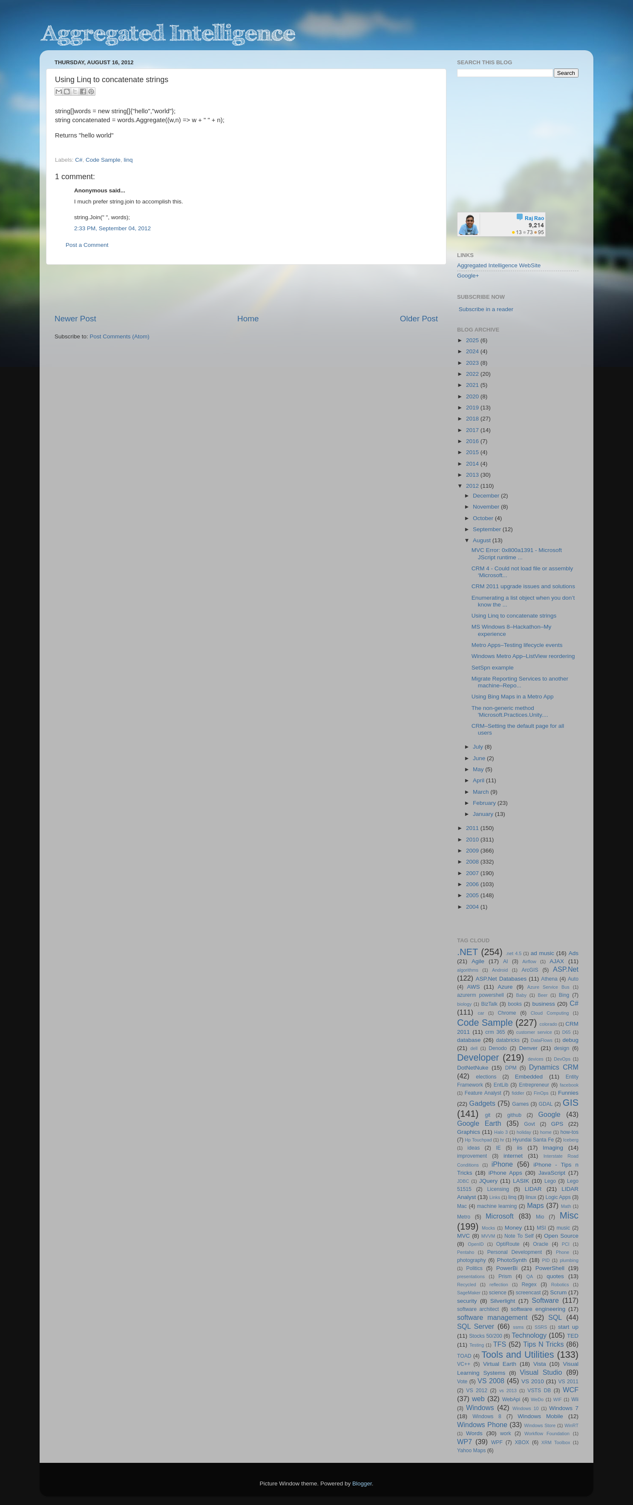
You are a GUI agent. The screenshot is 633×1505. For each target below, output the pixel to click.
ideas (473, 1148)
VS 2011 (568, 1382)
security (467, 1301)
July (479, 747)
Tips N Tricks (543, 1344)
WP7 (464, 1441)
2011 (473, 828)
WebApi (511, 1399)
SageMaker (469, 1292)
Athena (549, 979)
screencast (528, 1293)
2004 (473, 907)
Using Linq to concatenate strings (514, 615)
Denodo (498, 1048)
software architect (478, 1309)
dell (474, 1048)
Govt (529, 1124)
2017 (473, 430)
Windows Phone (482, 1424)
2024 (473, 351)
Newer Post (75, 318)
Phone (562, 1252)
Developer (478, 1057)
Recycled (466, 1284)
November (487, 507)
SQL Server (475, 1326)
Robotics (560, 1284)
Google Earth (479, 1123)
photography (471, 1260)
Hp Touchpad (478, 1139)
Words (474, 1433)
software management (492, 1317)
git (487, 1115)
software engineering (538, 1309)
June (480, 758)
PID (546, 1260)
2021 (473, 385)
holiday (524, 1132)
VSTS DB (539, 1390)
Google (549, 1114)
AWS (473, 987)
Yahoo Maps (471, 1450)
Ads (573, 953)
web (478, 1398)
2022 (473, 374)
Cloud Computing (550, 1013)
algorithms (467, 970)
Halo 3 (501, 1132)
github (514, 1115)
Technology (529, 1335)
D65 (566, 1032)
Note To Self (519, 1236)
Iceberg (570, 1139)
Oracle (540, 1244)
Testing (476, 1345)
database (469, 1040)
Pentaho (465, 1252)
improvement (472, 1156)
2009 (473, 850)
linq (128, 160)
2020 (473, 396)
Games (520, 1104)
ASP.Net (565, 969)
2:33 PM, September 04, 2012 (112, 228)
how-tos (570, 1132)
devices (536, 1059)
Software (545, 1300)
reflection (498, 1284)
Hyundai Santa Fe (533, 1140)
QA (530, 1276)
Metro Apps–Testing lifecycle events (517, 645)
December (487, 495)
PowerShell (549, 1268)
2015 (473, 452)
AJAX (557, 961)
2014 (473, 464)
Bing (564, 995)
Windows (480, 1407)
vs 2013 (508, 1390)
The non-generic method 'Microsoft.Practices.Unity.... (510, 711)
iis (520, 1147)
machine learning (497, 1206)
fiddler (518, 1093)
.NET (467, 952)
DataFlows (541, 1040)
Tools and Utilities (517, 1354)
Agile (478, 961)
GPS (557, 1124)
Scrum (558, 1292)
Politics (474, 1268)
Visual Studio (541, 1372)
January (484, 814)
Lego (550, 1181)
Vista (539, 1364)
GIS (570, 1102)
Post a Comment (87, 245)
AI (505, 961)
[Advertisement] (246, 289)
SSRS (541, 1327)
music (563, 1228)
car (481, 1013)
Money (513, 1228)
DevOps (562, 1059)
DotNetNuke (473, 1067)
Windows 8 (486, 1416)
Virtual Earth (499, 1364)
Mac (462, 1206)
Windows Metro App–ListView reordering (523, 656)
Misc (569, 1215)
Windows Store (540, 1425)
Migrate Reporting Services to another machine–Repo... (520, 682)
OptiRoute (508, 1244)
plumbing (569, 1260)
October (484, 518)
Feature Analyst (483, 1093)
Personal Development (514, 1252)
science (497, 1293)
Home (248, 318)
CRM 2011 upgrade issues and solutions (523, 586)
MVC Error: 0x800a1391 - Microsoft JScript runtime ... (517, 553)
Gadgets (482, 1103)
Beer (543, 995)
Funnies (568, 1093)
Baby (521, 995)
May (479, 769)
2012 (473, 486)
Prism (505, 1276)
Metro (463, 1217)
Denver (528, 1048)
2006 (473, 884)
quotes (555, 1276)
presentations (471, 1276)
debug (570, 1040)
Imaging (553, 1147)
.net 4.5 (513, 953)
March (481, 792)
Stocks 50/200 (485, 1336)
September (488, 529)
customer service (534, 1032)
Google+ (468, 275)
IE (498, 1148)
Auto (573, 979)
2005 (473, 895)
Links (494, 1197)
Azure (505, 987)
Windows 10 (525, 1408)
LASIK (521, 1181)
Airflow (529, 961)
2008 (473, 861)
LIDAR (533, 1189)
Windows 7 (563, 1408)
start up (568, 1327)
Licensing (498, 1189)
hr (502, 1139)
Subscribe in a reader (486, 309)
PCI (566, 1244)
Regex (529, 1285)
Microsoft (500, 1216)
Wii (574, 1399)
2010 (473, 839)
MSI (541, 1228)
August (482, 540)
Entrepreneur (534, 1085)
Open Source (561, 1236)
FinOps (541, 1093)
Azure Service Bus (548, 987)
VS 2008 (491, 1381)
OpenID (475, 1244)
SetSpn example (493, 667)
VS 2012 (476, 1390)
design (562, 1048)
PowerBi (507, 1268)
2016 (473, 441)
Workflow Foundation (547, 1433)
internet (513, 1156)
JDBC (463, 1181)
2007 (473, 873)
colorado (548, 1024)
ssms (518, 1327)
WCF (570, 1389)
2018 (473, 418)
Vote (462, 1382)
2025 (473, 340)
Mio (540, 1217)
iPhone (502, 1164)
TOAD (464, 1356)
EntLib (501, 1085)
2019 (473, 407)
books (514, 1004)
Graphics (468, 1132)
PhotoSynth (512, 1260)
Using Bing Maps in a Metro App (513, 696)
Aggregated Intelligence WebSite (499, 265)
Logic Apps (557, 1197)
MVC (463, 1236)
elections (486, 1077)
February (485, 803)
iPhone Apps (505, 1173)
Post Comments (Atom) (120, 336)
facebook (569, 1084)
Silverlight (502, 1301)
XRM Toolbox (555, 1442)
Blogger (362, 1483)
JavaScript (551, 1173)
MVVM (488, 1236)
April (479, 780)
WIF (557, 1399)
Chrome (507, 1013)
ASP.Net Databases (501, 979)
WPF (497, 1442)
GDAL (546, 1104)
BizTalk (489, 1004)
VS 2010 (532, 1381)
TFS (499, 1344)
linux (531, 1197)
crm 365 (495, 1032)
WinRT (571, 1425)
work (505, 1433)
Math (566, 1206)
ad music (542, 953)
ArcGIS (529, 970)
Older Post (419, 318)
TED (572, 1336)
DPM (511, 1068)
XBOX (522, 1442)
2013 (473, 475)
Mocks (488, 1227)
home (546, 1132)
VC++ (463, 1364)
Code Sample (103, 160)
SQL (555, 1317)
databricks (507, 1040)
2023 (473, 363)
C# (78, 160)
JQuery (488, 1181)
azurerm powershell (480, 995)
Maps (535, 1205)
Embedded (529, 1076)
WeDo (537, 1399)
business (543, 1004)
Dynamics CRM (553, 1067)
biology (464, 1004)
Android (500, 970)
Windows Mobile (540, 1416)
